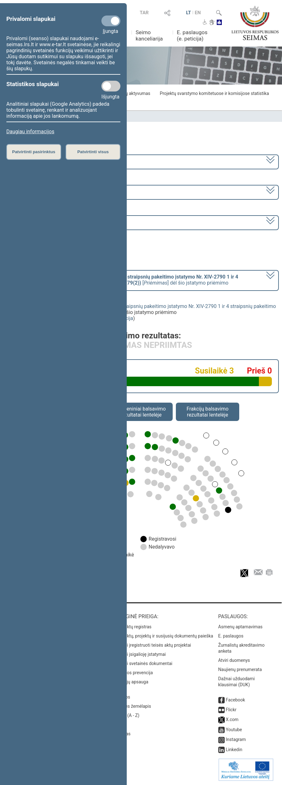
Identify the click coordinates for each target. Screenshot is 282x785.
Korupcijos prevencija (132, 672)
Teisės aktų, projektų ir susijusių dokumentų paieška (162, 635)
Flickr (231, 709)
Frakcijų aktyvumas (131, 93)
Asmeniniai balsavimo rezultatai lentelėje (141, 412)
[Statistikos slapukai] (110, 86)
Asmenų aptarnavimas (240, 626)
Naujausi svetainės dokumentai (141, 663)
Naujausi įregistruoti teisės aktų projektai (151, 645)
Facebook (235, 699)
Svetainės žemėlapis (131, 706)
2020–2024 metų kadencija (38, 161)
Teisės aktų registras (131, 626)
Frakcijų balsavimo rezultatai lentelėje (208, 412)
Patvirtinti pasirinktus (33, 151)
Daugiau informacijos (30, 132)
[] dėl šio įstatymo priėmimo (122, 280)
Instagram (236, 739)
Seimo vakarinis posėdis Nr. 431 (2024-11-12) (58, 222)
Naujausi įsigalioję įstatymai (138, 654)
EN (198, 13)
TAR (144, 13)
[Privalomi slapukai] (110, 21)
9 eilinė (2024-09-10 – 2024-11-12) (46, 192)
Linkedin (234, 749)
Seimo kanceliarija (149, 35)
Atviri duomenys (234, 660)
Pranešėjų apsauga (129, 681)
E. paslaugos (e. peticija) (192, 35)
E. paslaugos (231, 635)
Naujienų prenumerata (240, 669)
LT (188, 13)
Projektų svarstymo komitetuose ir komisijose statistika (214, 93)
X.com (232, 719)
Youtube (234, 729)
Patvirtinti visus (93, 151)
